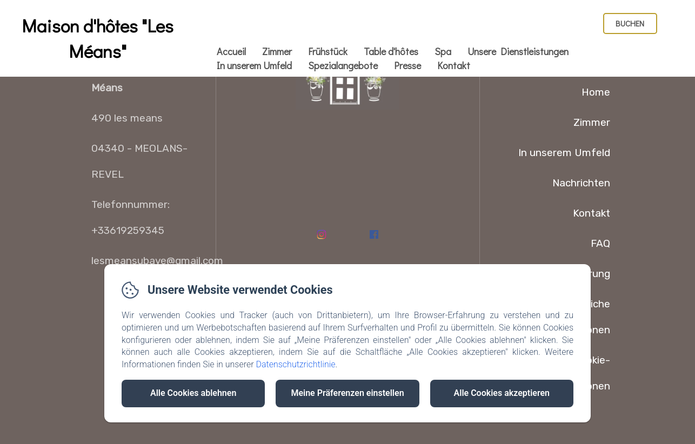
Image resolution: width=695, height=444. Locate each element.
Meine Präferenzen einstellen (347, 393)
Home (596, 92)
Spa (443, 51)
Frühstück (328, 51)
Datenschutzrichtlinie (295, 364)
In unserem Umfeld (254, 65)
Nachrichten (581, 183)
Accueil (231, 51)
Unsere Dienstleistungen (518, 51)
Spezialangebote (343, 65)
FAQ (600, 243)
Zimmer (277, 51)
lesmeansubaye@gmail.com (157, 260)
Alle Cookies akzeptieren (502, 393)
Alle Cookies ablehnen (193, 393)
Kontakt (453, 65)
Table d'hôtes (391, 51)
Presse (407, 65)
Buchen (630, 23)
